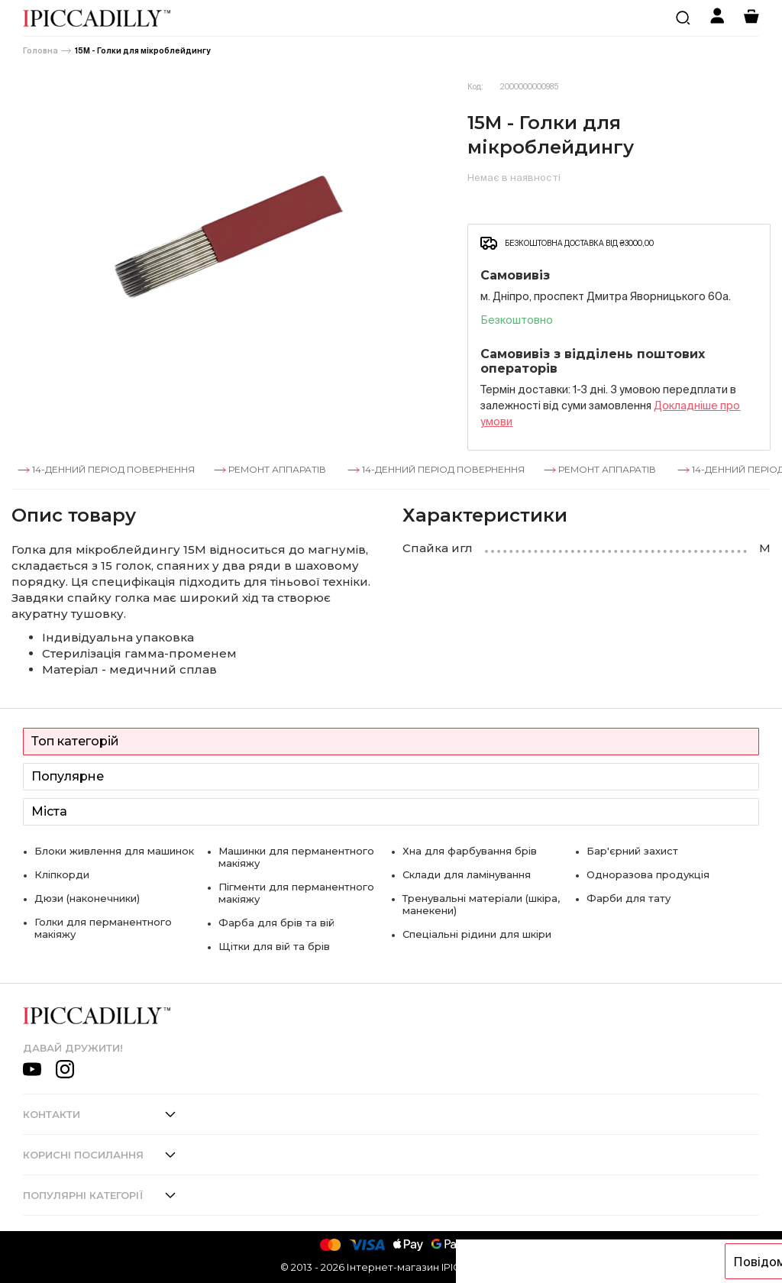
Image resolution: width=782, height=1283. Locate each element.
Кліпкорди (61, 874)
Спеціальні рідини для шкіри (476, 934)
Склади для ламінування (466, 874)
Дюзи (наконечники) (87, 898)
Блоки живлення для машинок (114, 851)
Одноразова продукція (647, 874)
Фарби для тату (628, 898)
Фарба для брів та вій (276, 922)
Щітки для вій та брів (274, 946)
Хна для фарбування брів (469, 851)
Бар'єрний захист (632, 851)
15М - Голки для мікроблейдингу (142, 51)
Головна (40, 51)
